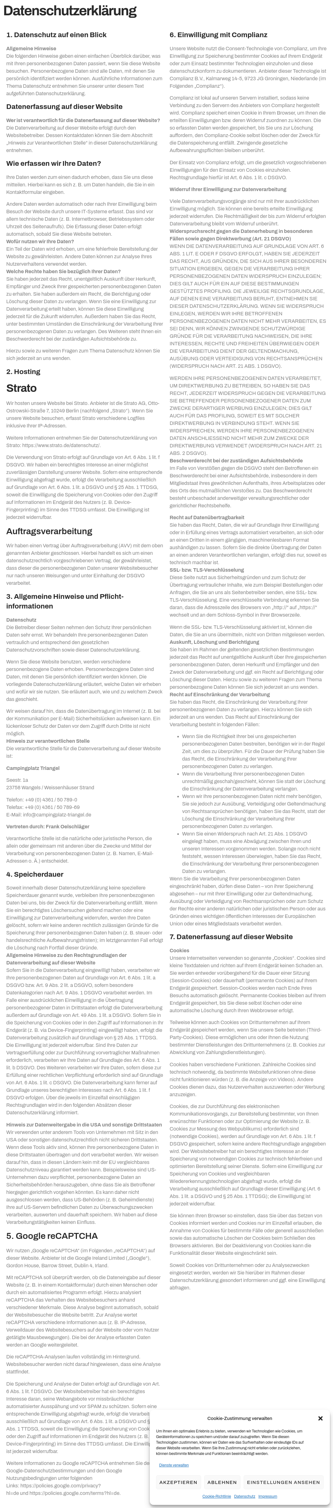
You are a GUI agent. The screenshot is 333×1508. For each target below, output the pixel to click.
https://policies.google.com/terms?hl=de (74, 1493)
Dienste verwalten (174, 1465)
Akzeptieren (178, 1482)
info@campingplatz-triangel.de (57, 814)
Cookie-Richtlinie (217, 1496)
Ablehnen (222, 1482)
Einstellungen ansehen (283, 1482)
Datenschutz (244, 1496)
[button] (320, 1418)
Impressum (267, 1496)
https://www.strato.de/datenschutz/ (60, 445)
